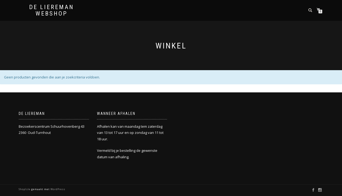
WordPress (57, 189)
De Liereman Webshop (51, 10)
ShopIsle (25, 189)
